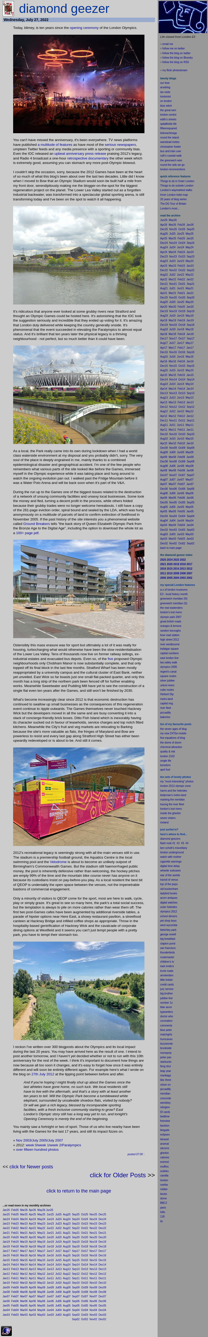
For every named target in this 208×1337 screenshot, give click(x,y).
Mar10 (24, 1282)
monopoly (165, 1052)
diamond (165, 838)
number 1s (166, 1002)
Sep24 (76, 1219)
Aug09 (67, 1287)
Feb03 (15, 1314)
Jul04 (58, 1310)
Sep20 (76, 1237)
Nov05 (93, 1305)
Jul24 (58, 1219)
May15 (41, 1260)
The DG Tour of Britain (173, 203)
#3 (182, 843)
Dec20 (102, 1237)
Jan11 (6, 1278)
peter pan (165, 1057)
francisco (170, 948)
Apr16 (32, 1255)
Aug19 (67, 1241)
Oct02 (84, 1319)
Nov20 (93, 1237)
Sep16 (76, 1255)
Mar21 (24, 1232)
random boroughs (170, 630)
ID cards (165, 1112)
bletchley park (168, 929)
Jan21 (6, 1232)
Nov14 (93, 1264)
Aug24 (67, 1219)
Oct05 (84, 1305)
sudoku (164, 1171)
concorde (165, 1098)
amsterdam (166, 975)
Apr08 (32, 1291)
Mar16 (24, 1255)
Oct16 (84, 1255)
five (110, 659)
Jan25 (6, 1214)
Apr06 (32, 1301)
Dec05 (102, 1305)
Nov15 (93, 1260)
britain (169, 979)
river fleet (165, 707)
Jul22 (58, 1228)
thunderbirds (167, 952)
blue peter (166, 1030)
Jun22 (50, 1228)
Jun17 (50, 1251)
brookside (165, 1048)
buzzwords (166, 1043)
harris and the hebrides (173, 790)
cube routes (167, 689)
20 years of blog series (173, 199)
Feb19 (15, 1241)
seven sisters (167, 818)
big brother (166, 993)
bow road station (169, 635)
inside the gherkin (170, 813)
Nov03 (93, 1314)
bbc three (165, 1079)
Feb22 (15, 1228)
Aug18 (67, 1246)
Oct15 (84, 1260)
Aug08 (67, 1291)
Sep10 (76, 1282)
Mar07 (24, 1296)
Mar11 (24, 1278)
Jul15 (58, 1260)
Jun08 (50, 1291)
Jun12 (50, 1273)
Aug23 (67, 1223)
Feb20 (15, 1237)
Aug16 (67, 1255)
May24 (41, 1219)
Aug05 (67, 1305)
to (164, 1212)
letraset (164, 1139)
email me (167, 44)
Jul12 (58, 1273)
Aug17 (67, 1251)
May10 (41, 1282)
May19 (41, 1241)
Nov (19, 1140)
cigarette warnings (170, 861)
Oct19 (84, 1241)
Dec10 (102, 1282)
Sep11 (76, 1278)
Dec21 (102, 1232)
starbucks (165, 1061)
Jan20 (6, 1237)
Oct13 (84, 1269)
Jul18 (58, 1246)
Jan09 (6, 1287)
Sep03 (76, 1314)
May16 (41, 1255)
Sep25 (76, 1214)
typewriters (166, 1011)
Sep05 (76, 1305)
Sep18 (76, 1246)
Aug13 (67, 1269)
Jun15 (50, 1260)
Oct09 (84, 1287)
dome (163, 1198)
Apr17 (32, 1251)
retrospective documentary (87, 158)
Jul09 (58, 1287)
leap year (165, 1071)
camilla (164, 1175)
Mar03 (24, 1314)
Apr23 (32, 1223)
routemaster (167, 957)
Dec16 (102, 1255)
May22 (41, 1228)
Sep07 (76, 1296)
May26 (41, 1210)
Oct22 (84, 1228)
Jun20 (50, 1237)
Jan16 (6, 1255)
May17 (41, 1251)
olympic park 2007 (170, 617)
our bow (165, 82)
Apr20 (32, 1237)
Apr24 (32, 1219)
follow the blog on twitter (176, 53)
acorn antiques (169, 897)
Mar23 (24, 1223)
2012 (174, 911)
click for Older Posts (118, 1175)
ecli (162, 1134)
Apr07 (32, 1296)
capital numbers (169, 653)
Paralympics (71, 1145)
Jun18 (50, 1246)
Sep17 (76, 1251)
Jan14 (6, 1264)
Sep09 (76, 1287)
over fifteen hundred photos (37, 1150)
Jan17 (6, 1251)
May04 (41, 1310)
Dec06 (102, 1301)
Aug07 (67, 1296)
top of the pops (169, 884)
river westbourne (170, 644)
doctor (164, 1016)
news (121, 145)
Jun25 (50, 1214)
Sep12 (76, 1273)
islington (165, 1107)
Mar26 (24, 1210)
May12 (41, 1273)
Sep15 (76, 1260)
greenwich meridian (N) (173, 598)
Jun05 (50, 1305)
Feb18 (15, 1246)
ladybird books (168, 893)
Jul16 (58, 1255)
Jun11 (50, 1278)
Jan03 (6, 1314)
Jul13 (58, 1269)
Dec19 (102, 1241)
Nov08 (93, 1291)
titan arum (166, 1007)
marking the (167, 799)
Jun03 (50, 1314)
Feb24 (15, 1219)
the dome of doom (170, 742)
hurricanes (166, 1039)
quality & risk (167, 751)
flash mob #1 (167, 843)
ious (113, 145)
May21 (41, 1232)
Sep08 (76, 1291)
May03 (41, 1314)
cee (162, 1184)
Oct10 (84, 1282)
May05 (41, 1305)
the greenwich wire (171, 160)
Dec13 (102, 1269)
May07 (41, 1296)
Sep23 (76, 1223)
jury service (167, 989)
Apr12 (32, 1273)
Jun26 (49, 1210)
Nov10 (93, 1282)
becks (163, 1194)
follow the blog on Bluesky (177, 57)
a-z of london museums (174, 589)
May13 (41, 1269)
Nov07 (93, 1296)
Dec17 (102, 1251)
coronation (166, 1020)
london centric (168, 114)
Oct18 (84, 1246)
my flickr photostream (174, 70)
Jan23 (6, 1223)
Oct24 (84, 1219)
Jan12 (6, 1273)
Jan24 (6, 1219)
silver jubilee (167, 680)
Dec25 (102, 1214)
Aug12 (67, 1273)
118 (162, 1216)
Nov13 (93, 1269)
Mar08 (24, 1291)
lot (161, 1212)
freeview (165, 1120)
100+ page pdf (27, 533)
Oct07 (84, 1296)
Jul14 (58, 1264)
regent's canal (168, 671)
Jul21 (58, 1232)
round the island (169, 137)
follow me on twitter (173, 48)
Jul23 (58, 1223)
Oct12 (84, 1273)
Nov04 (93, 1310)
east (162, 966)
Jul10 (58, 1282)
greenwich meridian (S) (173, 603)
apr (162, 769)
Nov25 (93, 1214)
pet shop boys (168, 920)
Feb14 (15, 1264)
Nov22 (93, 1228)
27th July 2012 (43, 1074)
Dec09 (102, 1287)
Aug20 (67, 1237)
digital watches (169, 902)
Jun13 (50, 1269)
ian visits (165, 92)
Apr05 (32, 1305)
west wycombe (169, 925)
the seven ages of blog (173, 728)
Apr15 (32, 1260)
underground (176, 852)
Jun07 (50, 1296)
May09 (41, 1287)
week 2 (55, 1145)
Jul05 (58, 1305)
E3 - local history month (174, 594)
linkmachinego (168, 133)
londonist (165, 96)
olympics (165, 911)
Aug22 (67, 1228)
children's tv (167, 961)
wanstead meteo (169, 142)
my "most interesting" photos (177, 781)
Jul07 (58, 1296)
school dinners (168, 916)
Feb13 (15, 1269)
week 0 (31, 1145)
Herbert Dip (167, 694)
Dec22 (102, 1228)
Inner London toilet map (174, 194)
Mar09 (24, 1287)
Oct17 (84, 1251)
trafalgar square (169, 648)
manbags (165, 1075)
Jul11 (58, 1278)
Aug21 (67, 1232)
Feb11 (15, 1278)
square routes (168, 676)
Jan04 (6, 1310)
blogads (164, 1130)
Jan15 (6, 1260)
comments (166, 1025)
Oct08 (84, 1291)
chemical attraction (171, 747)
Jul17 (58, 1251)
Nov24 (93, 1219)
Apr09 (32, 1287)
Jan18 (6, 1246)
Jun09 (50, 1287)
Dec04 (102, 1310)
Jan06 (6, 1301)
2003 (27, 1140)
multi (44, 145)
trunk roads (166, 970)
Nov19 (93, 1241)
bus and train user (170, 151)
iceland (164, 822)
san (162, 948)
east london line (169, 658)
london (164, 852)
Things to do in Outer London (177, 181)
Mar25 (24, 1214)
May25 (41, 1214)
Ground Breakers (36, 524)
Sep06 (76, 1301)
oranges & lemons (170, 625)
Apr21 (32, 1232)
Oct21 (84, 1232)
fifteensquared (168, 128)
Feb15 (15, 1260)
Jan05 (6, 1305)
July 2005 (39, 1140)
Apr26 (32, 1210)
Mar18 (24, 1246)
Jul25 (58, 1214)
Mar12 (24, 1273)
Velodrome (58, 862)
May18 (41, 1246)
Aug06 (67, 1301)
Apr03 (32, 1314)
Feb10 (15, 1282)
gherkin (164, 1153)
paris (163, 1207)
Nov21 (93, 1232)
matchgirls (166, 1034)
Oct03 (84, 1314)
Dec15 (102, 1260)
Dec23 (102, 1223)
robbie (164, 1189)
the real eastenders (171, 607)
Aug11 (67, 1278)
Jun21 (50, 1232)
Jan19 (6, 1241)
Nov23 (93, 1223)
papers (130, 145)
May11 (41, 1278)
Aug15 (67, 1260)
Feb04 (15, 1310)
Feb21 (15, 1232)
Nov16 (93, 1255)
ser (107, 145)
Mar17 (24, 1251)
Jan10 (6, 1282)
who (170, 1016)
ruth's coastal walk (170, 155)
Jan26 (6, 1210)
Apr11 (32, 1278)
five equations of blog (172, 737)
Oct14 (84, 1264)
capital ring (166, 703)
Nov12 (93, 1273)
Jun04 (50, 1310)
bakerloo (165, 717)
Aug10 (67, 1282)
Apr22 (32, 1228)
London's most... (169, 208)
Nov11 (93, 1278)
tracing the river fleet (172, 804)
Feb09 (15, 1287)
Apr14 (32, 1264)
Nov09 (93, 1287)
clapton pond (167, 943)
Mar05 (24, 1305)
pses (167, 1134)
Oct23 (84, 1223)
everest (164, 1161)
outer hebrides (168, 907)
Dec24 (102, 1219)
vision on (165, 1084)
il (164, 769)
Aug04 (67, 1310)
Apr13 (32, 1269)
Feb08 (15, 1291)
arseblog (165, 87)
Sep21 (76, 1232)
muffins (164, 1166)
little (162, 979)
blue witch (166, 105)
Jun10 (50, 1282)
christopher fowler (170, 146)
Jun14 (50, 1264)
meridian (180, 799)
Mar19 (24, 1241)
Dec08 (102, 1291)
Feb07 (15, 1296)
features (66, 145)
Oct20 (84, 1237)
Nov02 (93, 1319)
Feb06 (15, 1301)
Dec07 (102, 1296)
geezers (175, 838)
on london (166, 101)
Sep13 (76, 1269)
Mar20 (24, 1237)
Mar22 (24, 1228)
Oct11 (84, 1278)
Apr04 (32, 1310)
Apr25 (32, 1214)
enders (170, 966)
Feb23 (15, 1223)
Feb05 (15, 1305)
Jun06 (50, 1301)
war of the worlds (170, 875)
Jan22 (6, 1228)
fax (166, 1184)
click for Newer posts (31, 1166)
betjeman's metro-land (173, 795)
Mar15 (24, 1260)
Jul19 (58, 1241)
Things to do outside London (176, 185)
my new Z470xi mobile (173, 733)
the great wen (168, 110)
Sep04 (76, 1310)
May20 (41, 1237)
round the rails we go (172, 164)
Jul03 (58, 1314)
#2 (178, 843)
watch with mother (170, 856)
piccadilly (165, 712)
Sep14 (76, 1264)
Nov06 (93, 1301)
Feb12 (15, 1273)
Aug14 (67, 1264)
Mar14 (24, 1264)
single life (165, 760)
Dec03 (102, 1314)
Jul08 (58, 1291)
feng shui (165, 1066)
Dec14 (102, 1264)
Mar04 (24, 1310)
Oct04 (84, 1310)
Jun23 (50, 1223)
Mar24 (24, 1219)
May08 (41, 1291)
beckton (164, 1125)
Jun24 (50, 1219)
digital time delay (170, 866)
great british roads (170, 621)
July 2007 (55, 1140)
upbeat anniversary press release (80, 154)
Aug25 (67, 1214)
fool (168, 769)
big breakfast (167, 938)
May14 (41, 1264)
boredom (165, 765)
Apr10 (32, 1282)
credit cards (167, 984)
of (57, 145)
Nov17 (93, 1251)
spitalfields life (168, 123)
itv (161, 1221)
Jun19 (50, 1241)
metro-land (166, 699)
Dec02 (102, 1319)
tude (51, 145)
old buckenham (169, 888)
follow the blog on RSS (175, 62)
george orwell (168, 934)
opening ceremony (84, 28)
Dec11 (102, 1278)
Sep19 (76, 1241)
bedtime (165, 1116)
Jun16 (50, 1255)
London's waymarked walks (176, 190)
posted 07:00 (135, 1154)
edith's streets (168, 119)
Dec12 (102, 1273)
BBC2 (163, 1202)
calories (164, 1157)
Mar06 (24, 1301)
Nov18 (93, 1246)
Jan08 (6, 1291)
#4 (186, 843)
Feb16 (15, 1255)
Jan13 (6, 1269)
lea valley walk (168, 662)
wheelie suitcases (170, 870)
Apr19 (32, 1241)
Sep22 (76, 1228)
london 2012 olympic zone (175, 785)
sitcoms (164, 1148)
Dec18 (102, 1246)
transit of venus (169, 879)
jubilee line (166, 998)
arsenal (164, 1143)
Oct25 (84, 1214)
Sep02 (76, 1319)
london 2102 (167, 756)
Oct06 (84, 1301)
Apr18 (32, 1246)
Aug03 (67, 1314)
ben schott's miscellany (173, 847)
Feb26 (15, 1210)
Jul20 (58, 1237)
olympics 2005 (168, 666)
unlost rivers (167, 685)
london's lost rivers (171, 612)
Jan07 (6, 1296)
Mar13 (24, 1269)
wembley (165, 1102)
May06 (41, 1301)
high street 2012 (169, 639)
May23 (41, 1223)
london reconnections (172, 169)
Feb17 (15, 1251)
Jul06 (58, 1301)
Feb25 (15, 1214)
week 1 (43, 1145)
